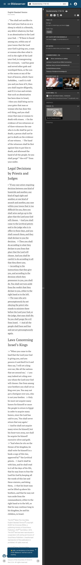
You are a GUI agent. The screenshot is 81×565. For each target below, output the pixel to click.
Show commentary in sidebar (59, 58)
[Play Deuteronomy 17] (62, 96)
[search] (46, 4)
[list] (62, 67)
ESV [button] (65, 4)
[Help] (78, 15)
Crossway (12, 14)
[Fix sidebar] (43, 9)
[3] (19, 457)
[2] (28, 158)
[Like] (47, 15)
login (67, 25)
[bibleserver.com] (16, 4)
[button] (5, 4)
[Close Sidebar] (43, 288)
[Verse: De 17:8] (66, 11)
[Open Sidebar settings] (75, 15)
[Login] (75, 4)
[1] (19, 158)
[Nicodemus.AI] (4, 556)
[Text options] (71, 4)
